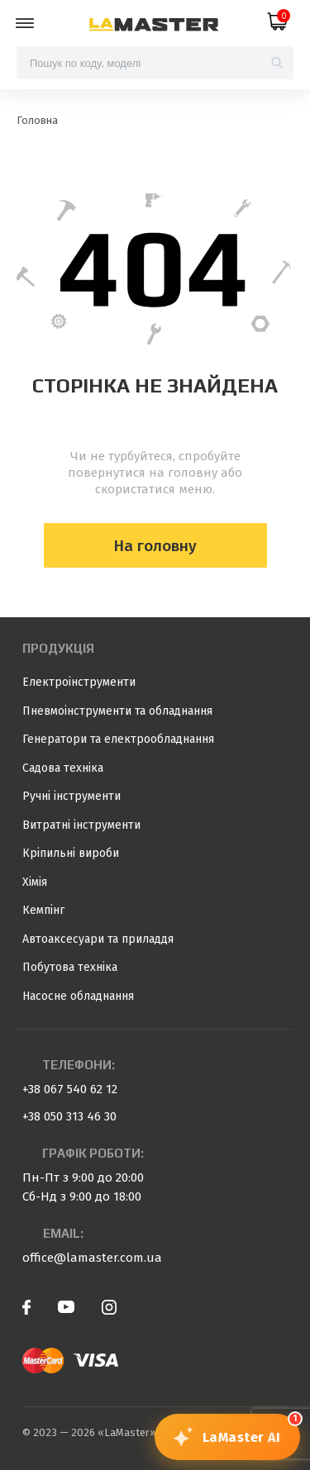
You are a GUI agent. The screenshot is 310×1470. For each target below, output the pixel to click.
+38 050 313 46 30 (69, 1116)
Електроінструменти (79, 682)
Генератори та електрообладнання (118, 739)
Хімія (34, 882)
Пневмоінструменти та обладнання (117, 711)
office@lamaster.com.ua (92, 1257)
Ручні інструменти (71, 796)
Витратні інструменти (81, 825)
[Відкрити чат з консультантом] (228, 1437)
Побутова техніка (69, 967)
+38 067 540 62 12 (69, 1089)
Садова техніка (62, 768)
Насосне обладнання (78, 996)
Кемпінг (43, 910)
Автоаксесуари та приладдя (98, 939)
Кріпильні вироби (70, 853)
